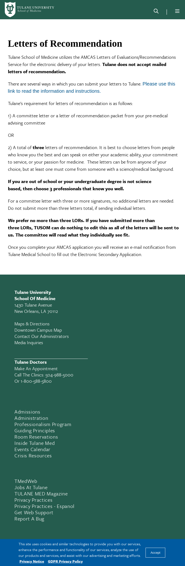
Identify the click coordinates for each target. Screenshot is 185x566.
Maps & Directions (32, 323)
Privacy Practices (33, 499)
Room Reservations (36, 436)
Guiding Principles (34, 430)
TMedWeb (25, 481)
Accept (155, 552)
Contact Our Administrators (41, 336)
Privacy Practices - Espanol (44, 506)
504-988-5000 (59, 374)
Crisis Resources (33, 455)
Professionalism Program (42, 424)
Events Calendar (32, 449)
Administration (31, 417)
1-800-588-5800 (36, 381)
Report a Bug (29, 518)
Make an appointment (36, 368)
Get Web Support (33, 512)
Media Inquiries (28, 342)
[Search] (156, 12)
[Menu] (177, 11)
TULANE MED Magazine (41, 493)
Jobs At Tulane (30, 487)
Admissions (27, 411)
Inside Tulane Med (34, 443)
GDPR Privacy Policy (65, 561)
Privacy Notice (31, 561)
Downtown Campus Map (38, 330)
